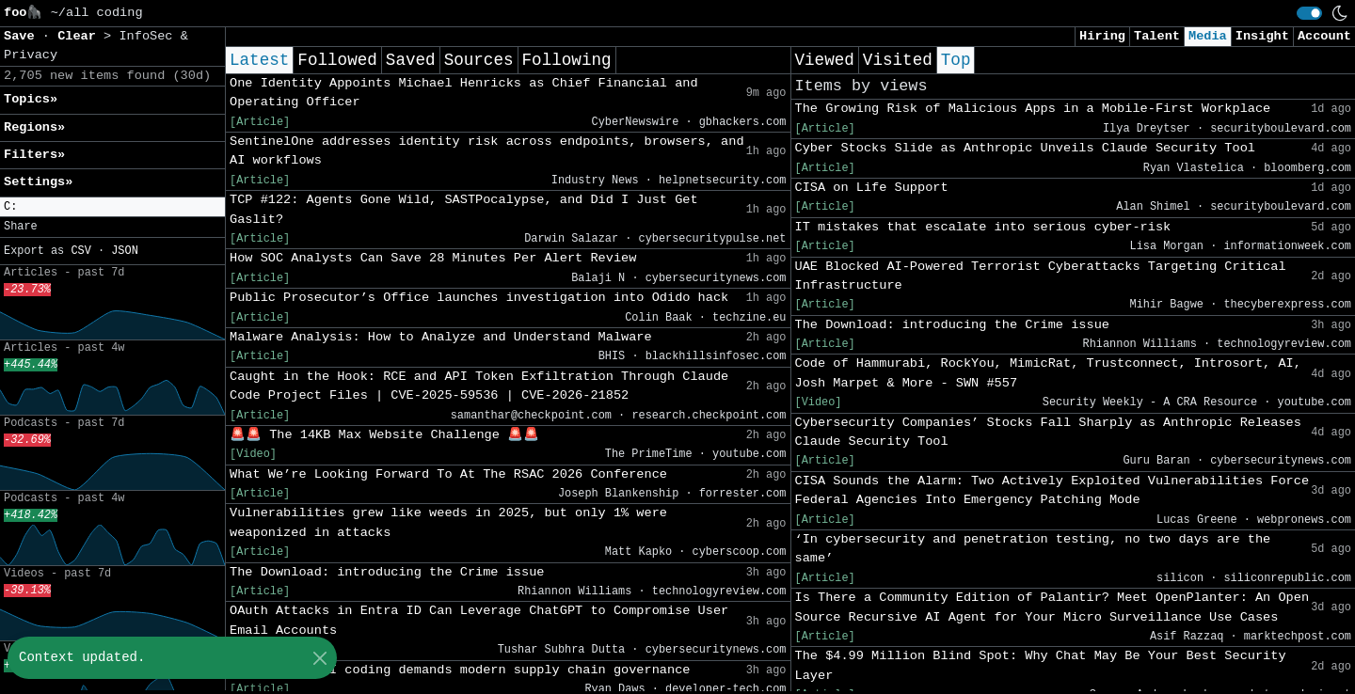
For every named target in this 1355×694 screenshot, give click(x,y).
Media (1207, 36)
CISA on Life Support (871, 188)
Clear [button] (80, 36)
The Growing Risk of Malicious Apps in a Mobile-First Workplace (1033, 109)
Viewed (824, 60)
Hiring (1102, 36)
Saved (411, 60)
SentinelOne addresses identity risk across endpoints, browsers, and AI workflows (487, 150)
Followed (336, 60)
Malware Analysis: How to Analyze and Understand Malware (441, 337)
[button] (112, 207)
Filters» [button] (34, 155)
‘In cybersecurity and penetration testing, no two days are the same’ (1033, 548)
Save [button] (23, 36)
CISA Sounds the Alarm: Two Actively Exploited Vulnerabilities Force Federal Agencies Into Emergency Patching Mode (1052, 490)
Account (1324, 36)
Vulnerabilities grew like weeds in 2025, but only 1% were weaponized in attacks (448, 522)
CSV (80, 251)
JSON (124, 251)
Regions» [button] (34, 127)
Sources (479, 60)
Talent (1157, 36)
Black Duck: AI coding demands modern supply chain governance (460, 670)
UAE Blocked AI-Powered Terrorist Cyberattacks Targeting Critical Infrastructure (1040, 276)
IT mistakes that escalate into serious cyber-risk (983, 227)
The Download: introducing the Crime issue (387, 572)
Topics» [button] (30, 99)
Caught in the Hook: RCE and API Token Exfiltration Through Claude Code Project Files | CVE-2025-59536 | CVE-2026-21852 (479, 386)
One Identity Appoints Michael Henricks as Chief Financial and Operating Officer (464, 92)
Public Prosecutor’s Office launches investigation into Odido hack (479, 298)
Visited (898, 60)
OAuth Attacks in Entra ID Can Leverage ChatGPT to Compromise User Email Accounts (479, 620)
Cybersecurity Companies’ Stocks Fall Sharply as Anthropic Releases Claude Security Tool (1048, 432)
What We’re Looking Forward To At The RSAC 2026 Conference (448, 474)
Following (567, 60)
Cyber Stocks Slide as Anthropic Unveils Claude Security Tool (1025, 148)
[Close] (319, 658)
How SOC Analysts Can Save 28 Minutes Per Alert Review (433, 258)
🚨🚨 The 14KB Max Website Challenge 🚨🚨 (384, 435)
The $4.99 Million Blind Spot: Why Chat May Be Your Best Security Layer (1040, 665)
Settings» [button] (38, 182)
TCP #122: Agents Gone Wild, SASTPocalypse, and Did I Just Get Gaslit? (464, 209)
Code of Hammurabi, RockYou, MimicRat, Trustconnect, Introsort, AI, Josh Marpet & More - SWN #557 (1048, 372)
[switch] (1309, 13)
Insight (1262, 36)
